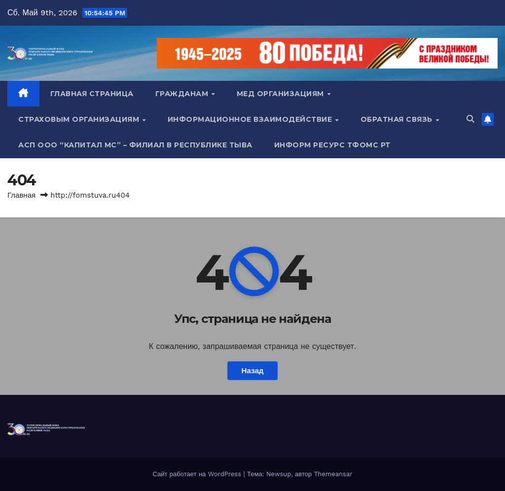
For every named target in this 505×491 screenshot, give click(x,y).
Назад (252, 370)
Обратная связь (398, 119)
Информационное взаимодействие (251, 119)
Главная (21, 195)
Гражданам (183, 93)
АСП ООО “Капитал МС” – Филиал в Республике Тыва (135, 144)
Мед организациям (281, 93)
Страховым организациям (80, 119)
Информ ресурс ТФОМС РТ (332, 144)
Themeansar (333, 474)
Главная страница (92, 93)
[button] (470, 119)
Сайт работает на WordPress (197, 474)
